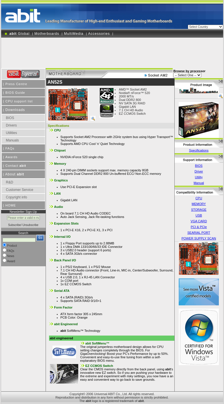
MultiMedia (73, 34)
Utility (199, 177)
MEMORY (199, 204)
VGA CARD (199, 221)
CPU (198, 198)
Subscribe (14, 225)
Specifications (199, 150)
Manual (199, 183)
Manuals (12, 140)
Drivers (11, 125)
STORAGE (199, 209)
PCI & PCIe (199, 227)
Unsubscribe (30, 225)
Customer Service (19, 190)
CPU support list (19, 101)
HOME (10, 205)
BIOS (10, 118)
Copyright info (16, 197)
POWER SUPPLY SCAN (199, 238)
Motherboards (46, 34)
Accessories (99, 34)
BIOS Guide (15, 92)
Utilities (11, 133)
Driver (198, 171)
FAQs (10, 148)
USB (199, 215)
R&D (9, 182)
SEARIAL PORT (198, 232)
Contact (15, 165)
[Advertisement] (112, 51)
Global (19, 34)
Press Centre (16, 84)
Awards (11, 157)
